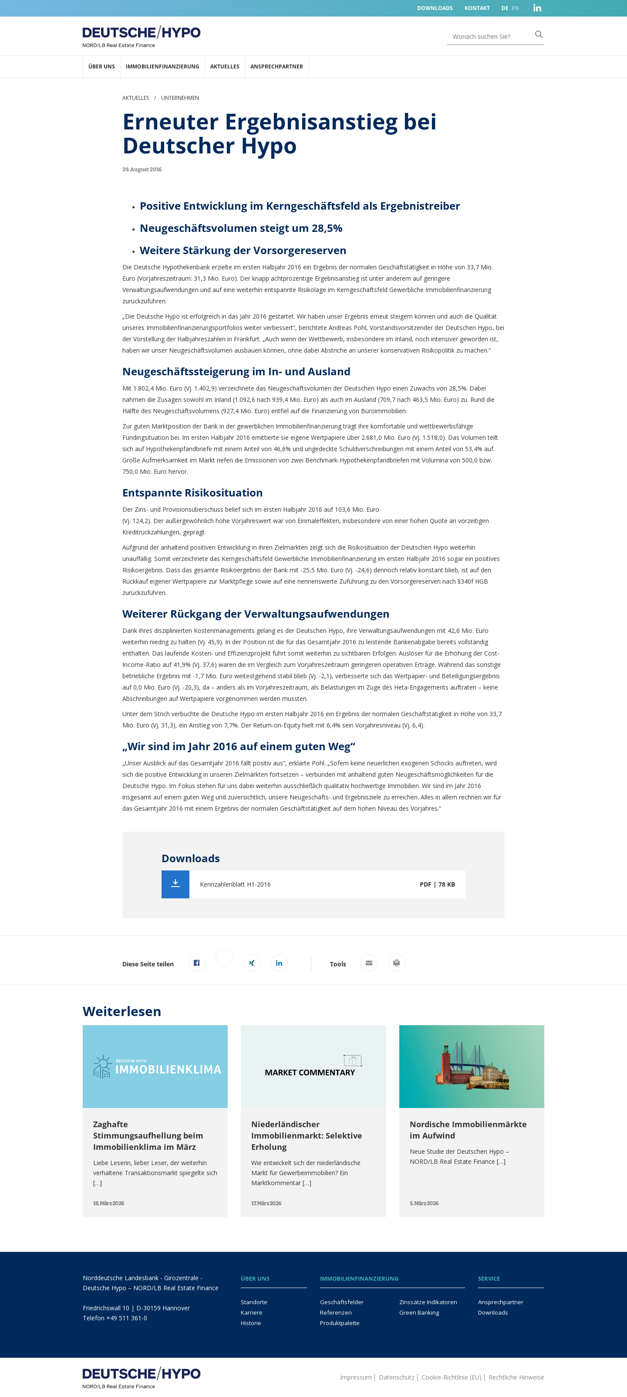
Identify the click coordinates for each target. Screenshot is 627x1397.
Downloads (435, 8)
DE (505, 8)
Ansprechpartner (276, 66)
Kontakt (477, 8)
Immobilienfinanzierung (162, 66)
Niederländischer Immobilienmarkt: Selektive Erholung (306, 1135)
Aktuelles (224, 66)
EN (515, 8)
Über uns (101, 66)
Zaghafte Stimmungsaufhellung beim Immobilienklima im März (148, 1135)
